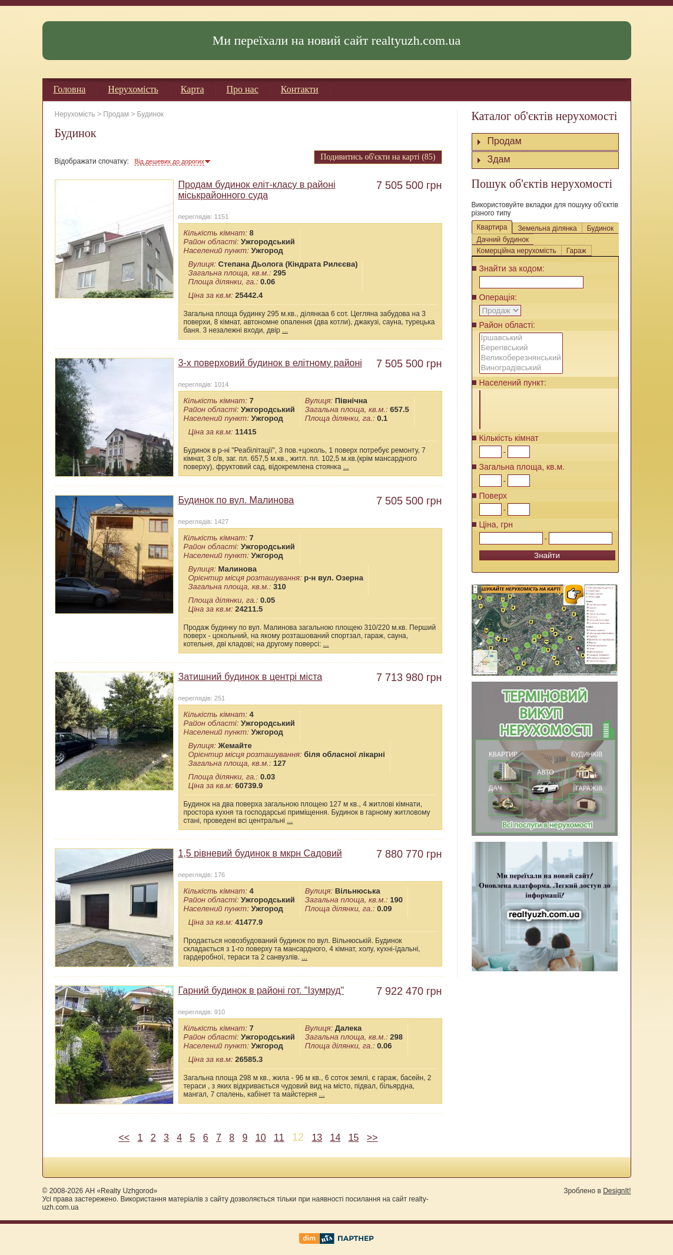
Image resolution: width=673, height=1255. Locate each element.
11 (279, 1138)
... (285, 330)
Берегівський (521, 348)
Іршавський (521, 338)
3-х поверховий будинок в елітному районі (270, 363)
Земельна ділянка (547, 228)
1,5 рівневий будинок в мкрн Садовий (260, 853)
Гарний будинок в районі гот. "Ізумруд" (261, 990)
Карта (192, 89)
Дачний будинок (503, 239)
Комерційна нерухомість (516, 251)
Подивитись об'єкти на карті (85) (377, 156)
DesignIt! (617, 1191)
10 (261, 1138)
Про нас (242, 89)
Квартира (492, 227)
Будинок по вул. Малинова (236, 500)
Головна (70, 89)
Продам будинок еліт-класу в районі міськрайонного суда (257, 190)
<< (124, 1138)
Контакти (300, 89)
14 (335, 1138)
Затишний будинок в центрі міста (250, 677)
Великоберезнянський (521, 358)
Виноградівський (521, 368)
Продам (116, 114)
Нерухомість (133, 89)
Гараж (576, 251)
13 (316, 1138)
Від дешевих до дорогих (169, 161)
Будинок (150, 114)
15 (354, 1138)
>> (372, 1138)
